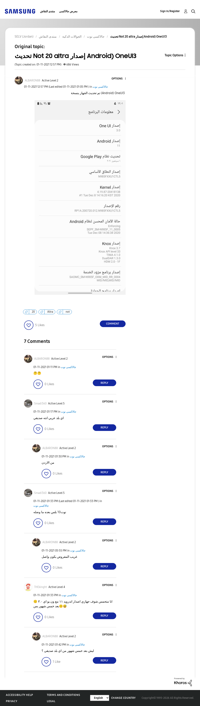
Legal (51, 701)
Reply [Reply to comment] (104, 383)
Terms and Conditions (63, 695)
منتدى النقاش (47, 11)
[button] (119, 79)
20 (33, 311)
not (68, 311)
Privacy (11, 701)
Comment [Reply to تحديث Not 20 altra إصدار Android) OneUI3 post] (112, 323)
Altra (50, 311)
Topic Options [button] (174, 55)
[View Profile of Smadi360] (40, 403)
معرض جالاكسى (68, 11)
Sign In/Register (170, 11)
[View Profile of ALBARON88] (32, 80)
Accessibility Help (19, 695)
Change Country (123, 698)
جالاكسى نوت (100, 86)
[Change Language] (99, 698)
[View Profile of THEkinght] (40, 587)
